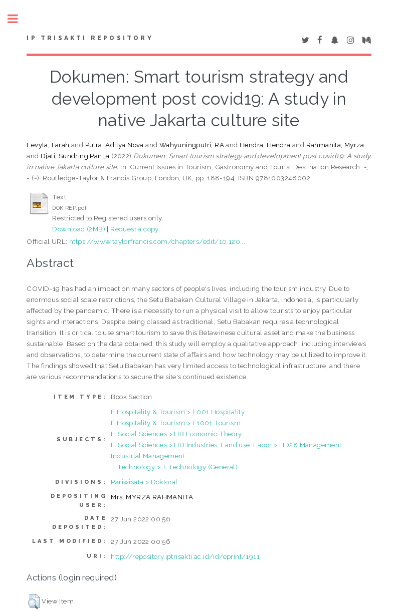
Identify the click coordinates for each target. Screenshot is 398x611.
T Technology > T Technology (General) (174, 467)
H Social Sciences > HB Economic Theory (176, 434)
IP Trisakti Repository (90, 38)
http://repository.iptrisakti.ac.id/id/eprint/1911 (185, 556)
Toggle (18, 19)
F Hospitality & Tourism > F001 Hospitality (178, 412)
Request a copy (134, 229)
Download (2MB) (78, 229)
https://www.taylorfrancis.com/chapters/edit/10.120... (157, 241)
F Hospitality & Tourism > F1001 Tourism (176, 423)
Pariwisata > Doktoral (144, 482)
